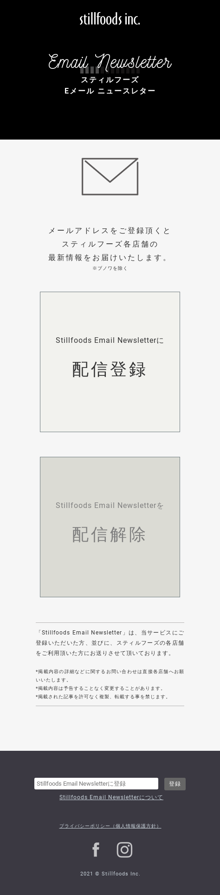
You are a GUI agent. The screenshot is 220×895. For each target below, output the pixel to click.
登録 (175, 784)
